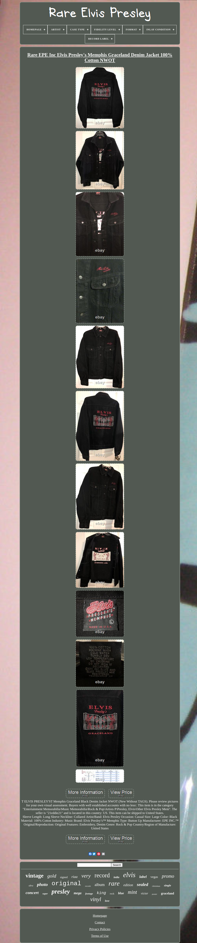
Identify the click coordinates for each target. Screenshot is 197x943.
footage (89, 893)
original (66, 883)
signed (64, 877)
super (45, 893)
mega (77, 893)
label (143, 877)
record (102, 875)
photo (42, 884)
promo (168, 876)
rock (112, 893)
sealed (142, 884)
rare (114, 883)
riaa (74, 877)
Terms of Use (100, 936)
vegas (154, 877)
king (101, 893)
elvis (129, 875)
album (100, 884)
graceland (167, 893)
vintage (34, 875)
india (116, 877)
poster (154, 894)
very (86, 876)
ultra (31, 885)
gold (51, 876)
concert (32, 892)
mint (132, 892)
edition (128, 885)
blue (121, 893)
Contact (100, 922)
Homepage (100, 915)
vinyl (95, 899)
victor (144, 893)
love (107, 900)
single (167, 885)
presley (61, 891)
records (88, 886)
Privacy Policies (99, 929)
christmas (156, 886)
